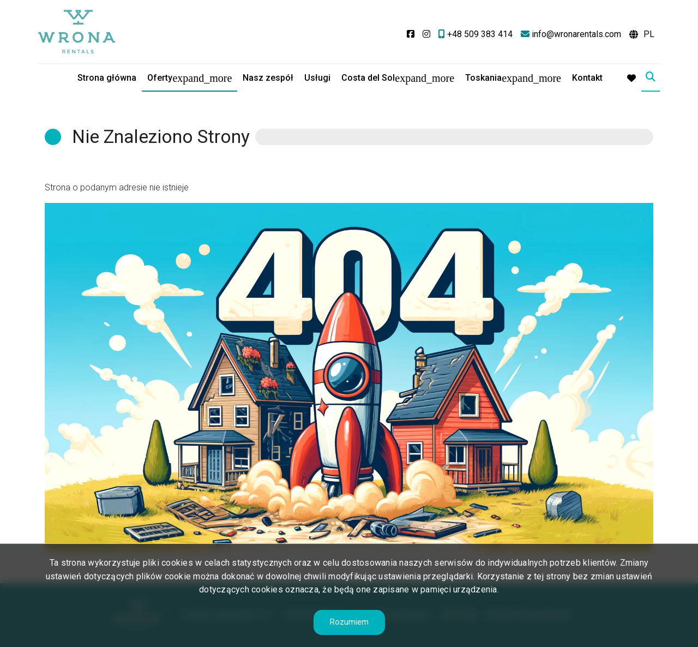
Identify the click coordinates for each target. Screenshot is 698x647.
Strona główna (106, 78)
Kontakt (587, 78)
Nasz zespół (268, 78)
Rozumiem (349, 622)
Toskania (483, 78)
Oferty (159, 78)
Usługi (317, 78)
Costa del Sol (368, 78)
